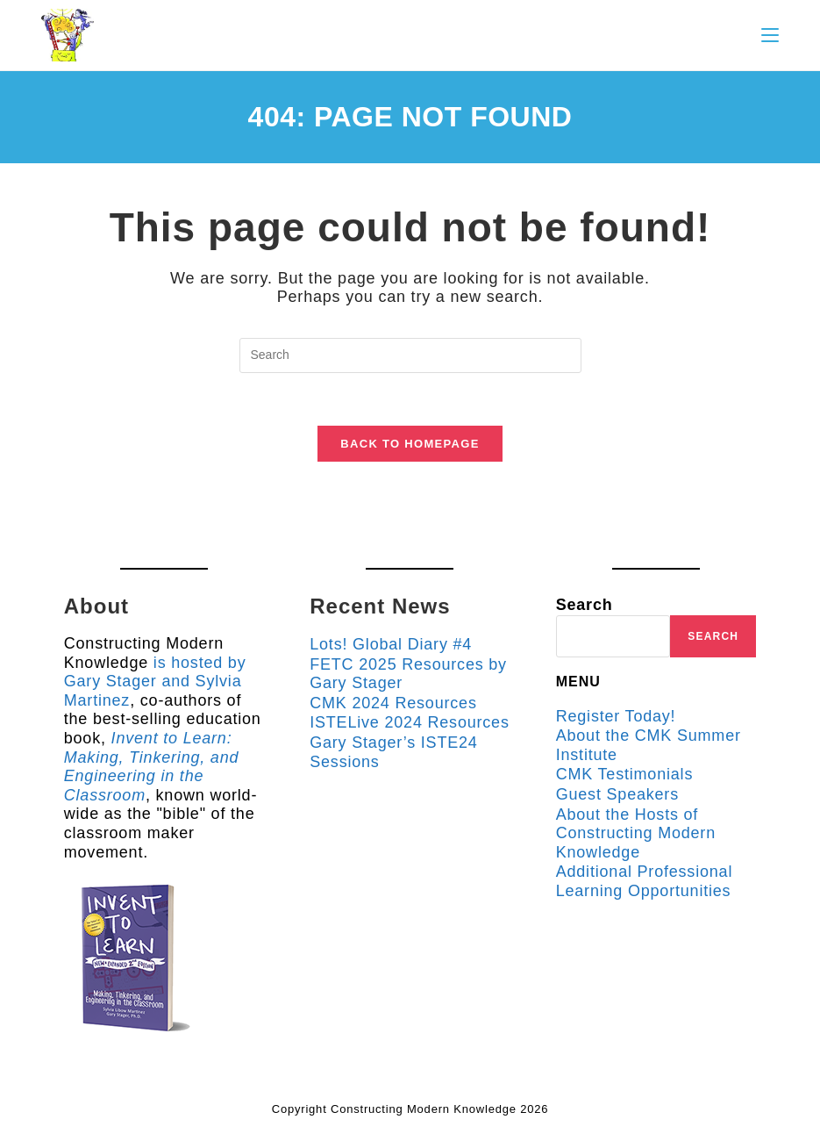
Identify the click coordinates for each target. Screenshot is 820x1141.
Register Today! (616, 716)
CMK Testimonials (625, 774)
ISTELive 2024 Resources (410, 722)
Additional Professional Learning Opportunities (644, 881)
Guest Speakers (617, 794)
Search (584, 605)
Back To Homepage (409, 443)
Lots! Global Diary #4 (391, 644)
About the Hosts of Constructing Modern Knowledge (636, 833)
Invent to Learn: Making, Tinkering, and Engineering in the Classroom (151, 766)
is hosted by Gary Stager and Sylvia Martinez (155, 681)
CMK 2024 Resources (393, 703)
